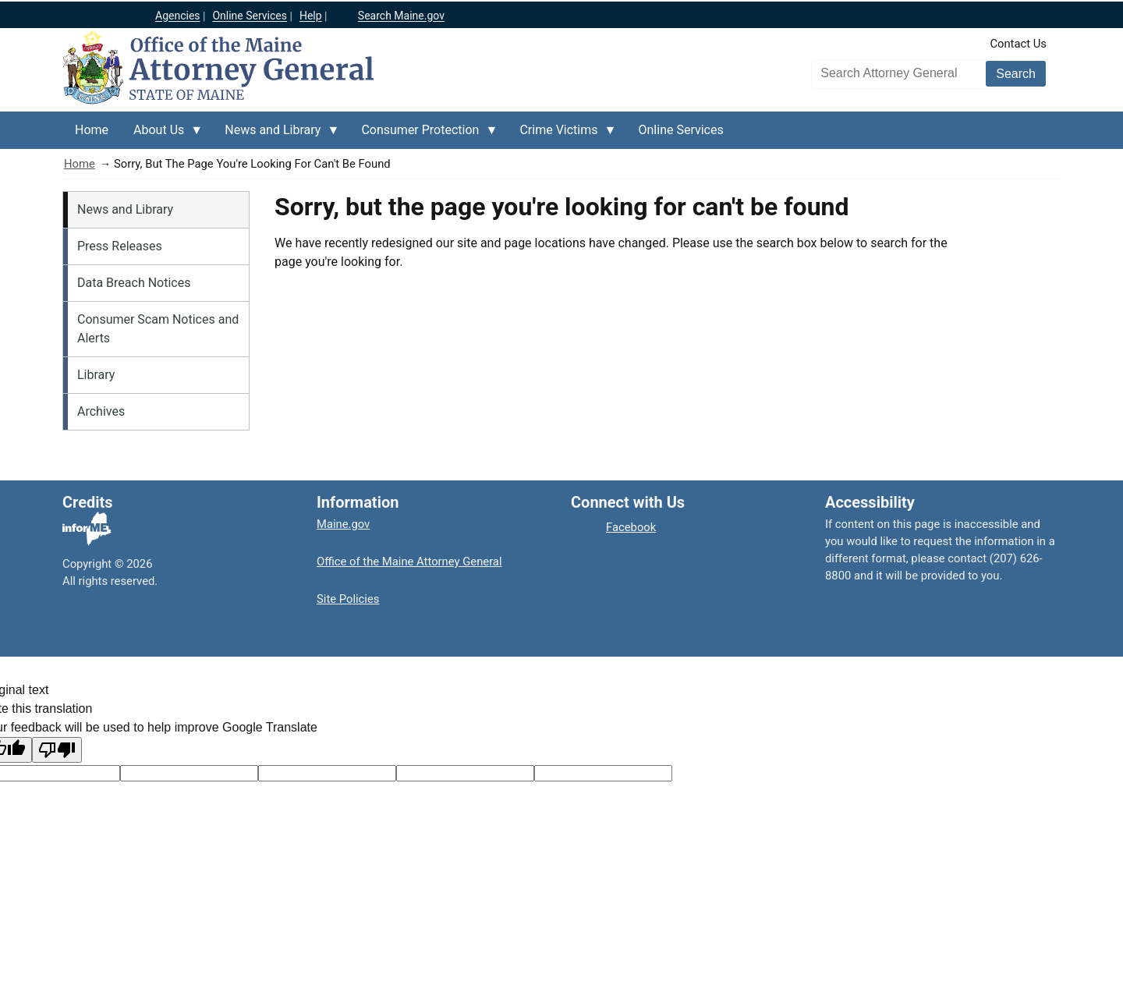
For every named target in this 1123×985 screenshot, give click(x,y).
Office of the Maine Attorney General (409, 562)
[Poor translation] (57, 750)
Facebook (631, 527)
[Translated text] (465, 773)
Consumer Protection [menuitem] (423, 135)
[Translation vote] (603, 773)
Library (96, 374)
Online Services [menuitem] (681, 129)
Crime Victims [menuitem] (561, 135)
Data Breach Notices (133, 282)
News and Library (125, 209)
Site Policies (348, 599)
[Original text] (327, 773)
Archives (101, 411)
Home (79, 164)
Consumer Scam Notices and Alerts (158, 328)
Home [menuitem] (91, 129)
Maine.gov (343, 524)
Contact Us (1018, 44)
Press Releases (119, 246)
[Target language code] (189, 773)
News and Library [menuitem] (275, 135)
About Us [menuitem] (162, 135)
